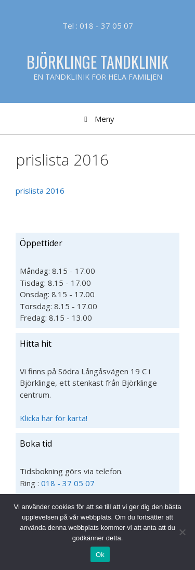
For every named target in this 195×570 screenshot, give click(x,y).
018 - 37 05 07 (68, 483)
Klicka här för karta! (53, 418)
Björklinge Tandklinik (97, 61)
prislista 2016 (40, 190)
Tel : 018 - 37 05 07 (97, 25)
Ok (100, 555)
